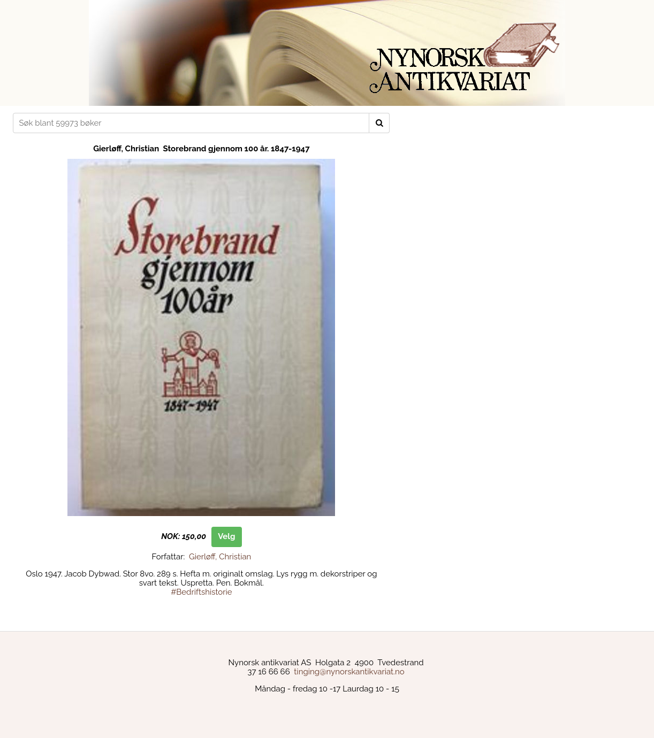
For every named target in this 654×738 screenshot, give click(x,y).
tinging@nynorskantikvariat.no (349, 671)
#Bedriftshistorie (201, 592)
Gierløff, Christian (220, 557)
